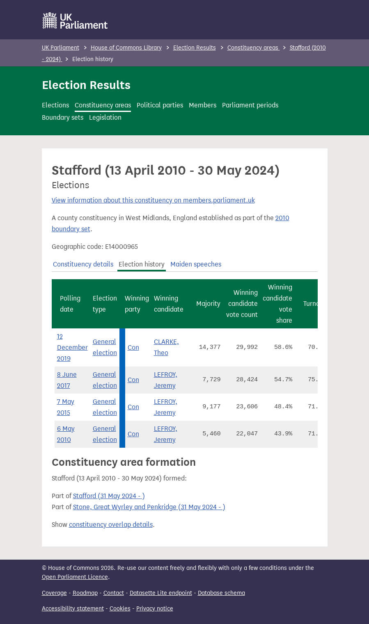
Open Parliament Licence (75, 577)
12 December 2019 (72, 347)
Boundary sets (62, 117)
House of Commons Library (126, 47)
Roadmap (85, 593)
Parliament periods (250, 105)
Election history (142, 264)
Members (202, 105)
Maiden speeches (195, 264)
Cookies (120, 608)
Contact (113, 593)
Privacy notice (154, 608)
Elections (55, 105)
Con (133, 347)
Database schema (221, 593)
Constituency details (83, 264)
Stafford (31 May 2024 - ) (109, 496)
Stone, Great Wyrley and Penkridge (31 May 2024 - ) (149, 507)
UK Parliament (60, 47)
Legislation (105, 117)
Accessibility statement (73, 608)
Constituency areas (253, 47)
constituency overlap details (111, 524)
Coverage (54, 593)
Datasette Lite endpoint (161, 593)
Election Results (194, 47)
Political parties (160, 105)
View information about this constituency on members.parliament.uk (153, 200)
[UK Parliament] (75, 20)
